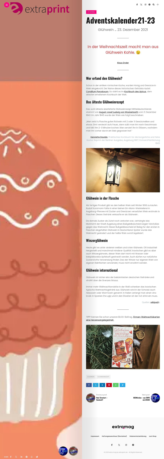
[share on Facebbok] (10, 457)
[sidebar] (158, 4)
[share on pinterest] (26, 457)
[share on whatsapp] (31, 457)
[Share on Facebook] (89, 385)
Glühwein (90, 377)
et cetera (91, 12)
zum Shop (152, 436)
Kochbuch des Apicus (135, 91)
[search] (153, 4)
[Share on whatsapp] (116, 385)
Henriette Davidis (99, 137)
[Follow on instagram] (145, 4)
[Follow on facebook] (137, 4)
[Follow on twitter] (141, 4)
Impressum (95, 436)
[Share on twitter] (95, 385)
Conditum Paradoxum (97, 91)
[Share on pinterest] (109, 385)
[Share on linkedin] (102, 385)
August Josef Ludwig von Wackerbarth (118, 112)
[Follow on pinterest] (149, 4)
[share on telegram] (37, 457)
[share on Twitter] (16, 457)
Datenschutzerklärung (138, 436)
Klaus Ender (123, 62)
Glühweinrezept (103, 377)
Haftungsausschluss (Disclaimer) (114, 436)
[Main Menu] (7, 5)
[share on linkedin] (21, 457)
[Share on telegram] (122, 385)
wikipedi (154, 302)
